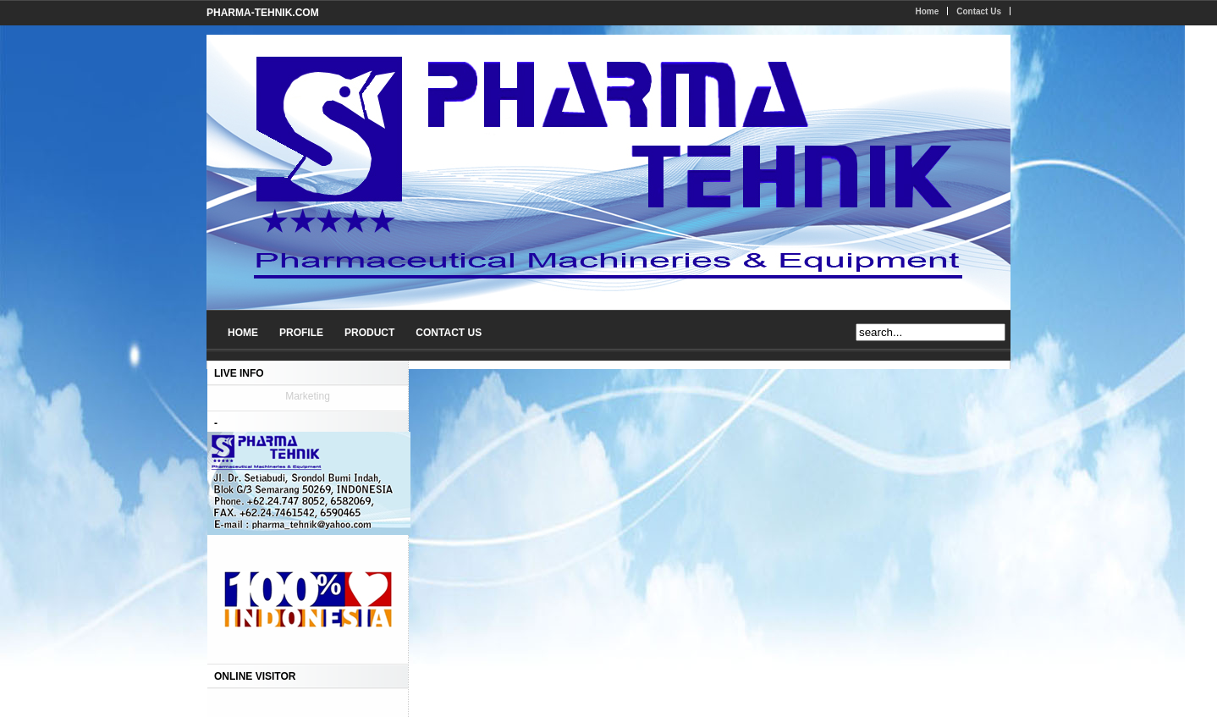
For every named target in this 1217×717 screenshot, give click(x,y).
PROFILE (301, 333)
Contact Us (978, 11)
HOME (243, 333)
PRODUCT (369, 333)
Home (927, 11)
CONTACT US (449, 333)
